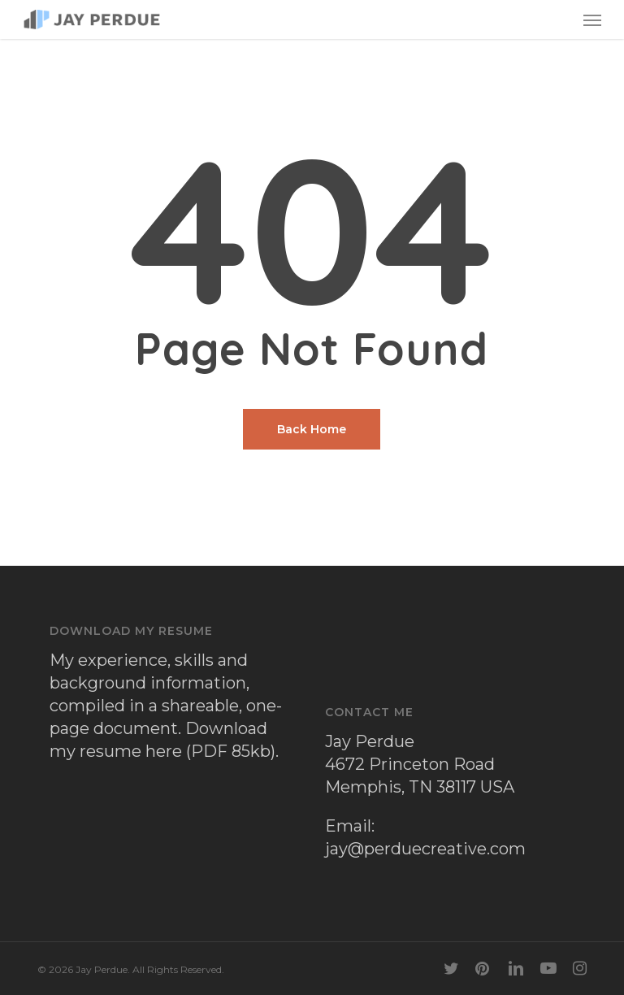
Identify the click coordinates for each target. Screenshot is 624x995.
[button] (592, 19)
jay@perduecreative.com (425, 848)
